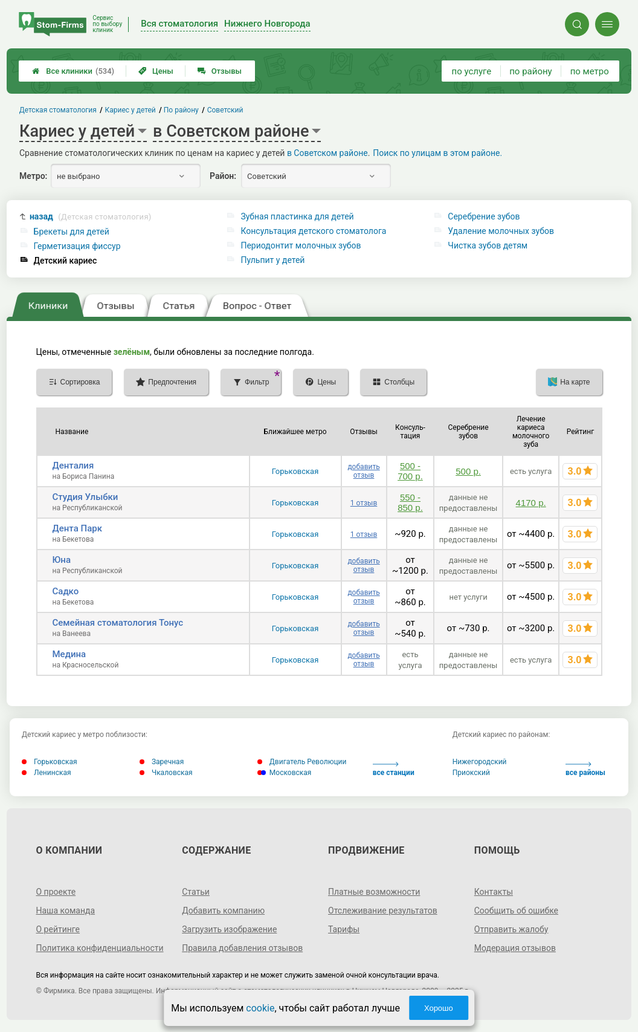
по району (530, 71)
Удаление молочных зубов (501, 231)
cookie (260, 1008)
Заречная (162, 762)
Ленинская (46, 772)
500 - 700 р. (410, 471)
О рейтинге (58, 929)
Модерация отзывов (515, 948)
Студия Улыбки (85, 497)
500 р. (468, 471)
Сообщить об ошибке (516, 910)
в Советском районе (327, 153)
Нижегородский (480, 762)
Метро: (33, 176)
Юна (62, 559)
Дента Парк (77, 528)
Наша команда (65, 910)
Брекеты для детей (71, 231)
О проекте (56, 892)
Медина (69, 654)
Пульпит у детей (272, 260)
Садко (66, 591)
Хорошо (438, 1008)
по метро (589, 71)
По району (181, 110)
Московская (284, 772)
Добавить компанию (223, 910)
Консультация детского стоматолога (313, 231)
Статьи (196, 892)
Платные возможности (374, 892)
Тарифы (343, 929)
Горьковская (295, 471)
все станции (393, 769)
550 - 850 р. (410, 502)
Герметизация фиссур (77, 246)
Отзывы (220, 71)
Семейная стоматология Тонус (118, 622)
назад (91, 216)
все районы (585, 769)
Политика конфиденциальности (100, 948)
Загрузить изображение (229, 929)
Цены (155, 71)
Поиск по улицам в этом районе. (437, 153)
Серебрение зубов (484, 216)
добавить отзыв (363, 470)
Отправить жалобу (511, 929)
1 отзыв (363, 503)
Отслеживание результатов (382, 910)
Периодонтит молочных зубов (300, 245)
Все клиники (73, 71)
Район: (223, 176)
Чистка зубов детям (487, 245)
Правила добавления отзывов (242, 948)
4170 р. (531, 503)
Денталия (73, 465)
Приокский (471, 772)
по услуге (472, 71)
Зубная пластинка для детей (296, 216)
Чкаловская (166, 772)
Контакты (493, 892)
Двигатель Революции (302, 762)
